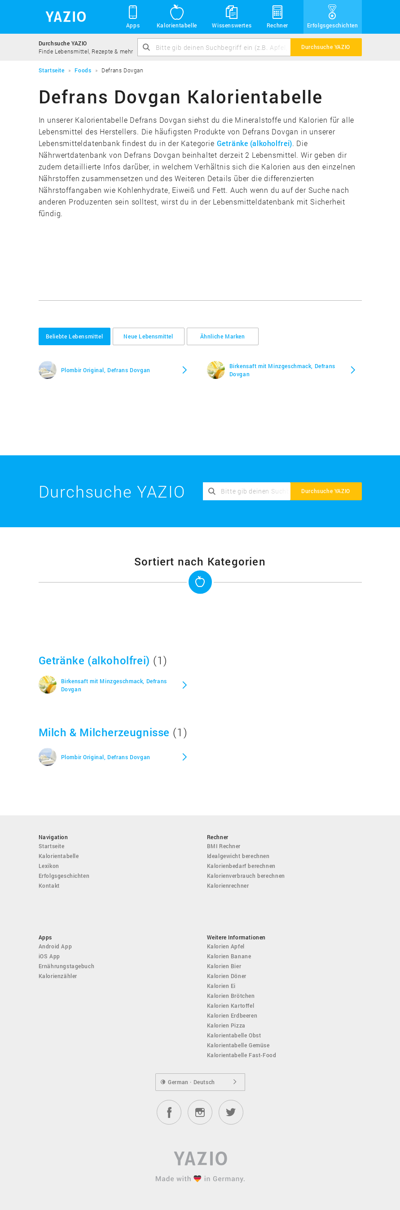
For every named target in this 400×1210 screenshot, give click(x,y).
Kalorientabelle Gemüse (238, 1045)
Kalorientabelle (177, 16)
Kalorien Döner (226, 975)
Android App (55, 946)
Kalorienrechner (228, 885)
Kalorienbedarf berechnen (241, 865)
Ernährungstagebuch (67, 966)
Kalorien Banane (229, 956)
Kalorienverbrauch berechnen (246, 875)
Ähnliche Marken (222, 336)
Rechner (277, 16)
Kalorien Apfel (226, 946)
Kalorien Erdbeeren (232, 1015)
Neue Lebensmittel (148, 336)
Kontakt (49, 885)
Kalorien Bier (224, 966)
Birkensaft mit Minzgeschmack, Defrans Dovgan (282, 370)
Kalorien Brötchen (231, 995)
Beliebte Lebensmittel (74, 336)
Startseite (52, 846)
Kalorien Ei (221, 985)
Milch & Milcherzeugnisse (104, 732)
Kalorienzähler (58, 975)
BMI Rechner (224, 846)
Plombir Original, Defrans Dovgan (105, 370)
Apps (133, 16)
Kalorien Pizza (226, 1025)
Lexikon (49, 865)
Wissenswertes (231, 16)
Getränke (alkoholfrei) (254, 143)
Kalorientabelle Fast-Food (242, 1055)
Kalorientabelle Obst (234, 1035)
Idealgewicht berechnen (238, 855)
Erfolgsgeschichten (332, 16)
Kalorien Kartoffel (231, 1005)
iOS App (49, 956)
